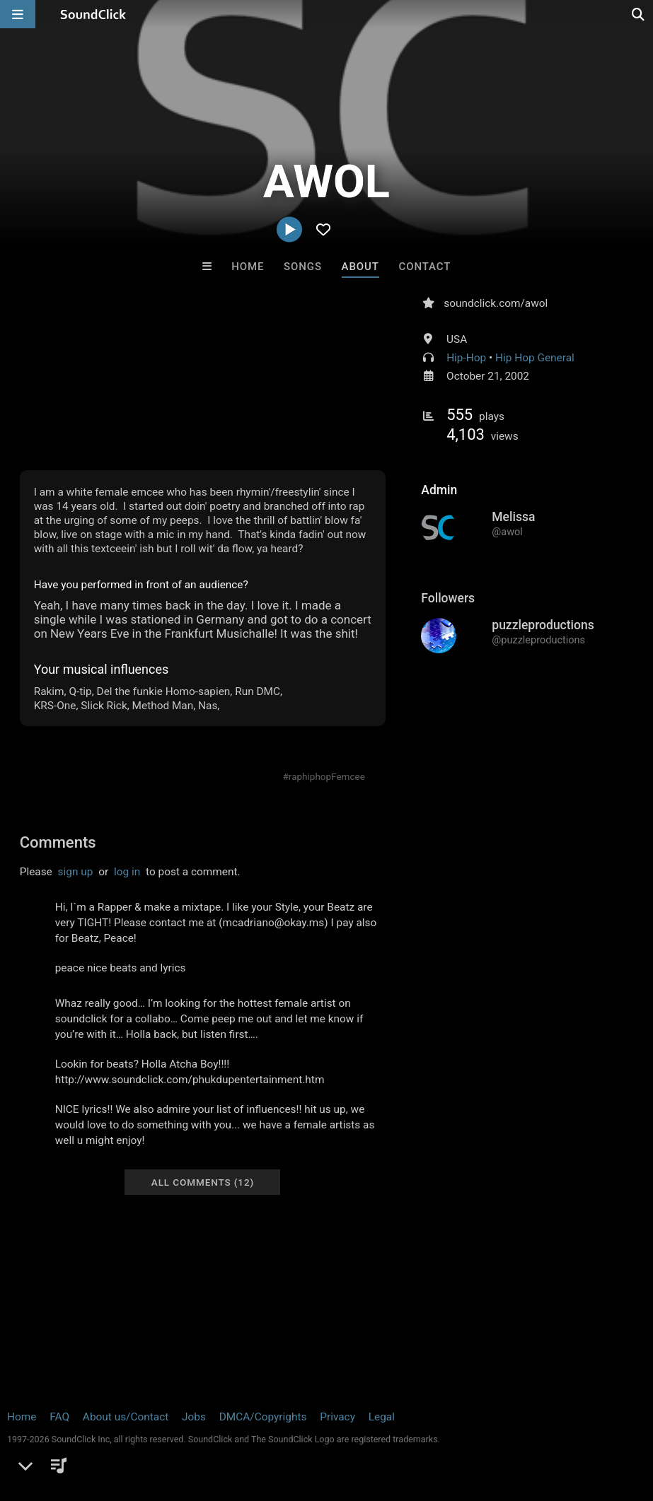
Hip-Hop (466, 357)
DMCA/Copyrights (263, 1417)
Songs (303, 266)
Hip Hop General (534, 357)
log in (127, 871)
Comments (58, 842)
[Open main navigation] (17, 14)
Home (247, 266)
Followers (448, 598)
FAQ (59, 1417)
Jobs (194, 1417)
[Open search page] (639, 14)
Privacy (337, 1417)
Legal (382, 1417)
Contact (425, 266)
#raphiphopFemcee (324, 776)
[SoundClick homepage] (93, 14)
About (360, 266)
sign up (75, 871)
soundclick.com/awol (496, 303)
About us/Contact (125, 1417)
